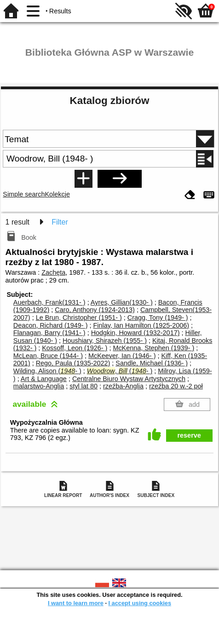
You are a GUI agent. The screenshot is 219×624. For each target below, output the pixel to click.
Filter (60, 222)
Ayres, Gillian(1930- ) (122, 302)
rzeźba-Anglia (123, 386)
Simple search (24, 194)
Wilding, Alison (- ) (47, 371)
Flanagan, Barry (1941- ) (49, 332)
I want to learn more (76, 603)
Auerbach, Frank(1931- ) (49, 302)
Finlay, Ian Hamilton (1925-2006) (141, 325)
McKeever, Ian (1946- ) (122, 355)
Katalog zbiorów (110, 100)
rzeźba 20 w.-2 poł (176, 386)
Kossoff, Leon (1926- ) (74, 348)
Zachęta (53, 272)
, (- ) (119, 371)
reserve (189, 435)
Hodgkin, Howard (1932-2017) (135, 332)
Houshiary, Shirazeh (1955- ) (105, 340)
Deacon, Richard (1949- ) (50, 325)
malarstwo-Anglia (38, 386)
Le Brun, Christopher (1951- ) (79, 317)
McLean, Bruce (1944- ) (48, 355)
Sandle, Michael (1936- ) (151, 363)
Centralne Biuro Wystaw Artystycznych (128, 378)
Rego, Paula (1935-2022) (73, 363)
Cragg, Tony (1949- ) (157, 317)
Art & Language (44, 378)
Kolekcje (57, 194)
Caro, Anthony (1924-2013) (95, 309)
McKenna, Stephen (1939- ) (153, 348)
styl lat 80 (83, 386)
